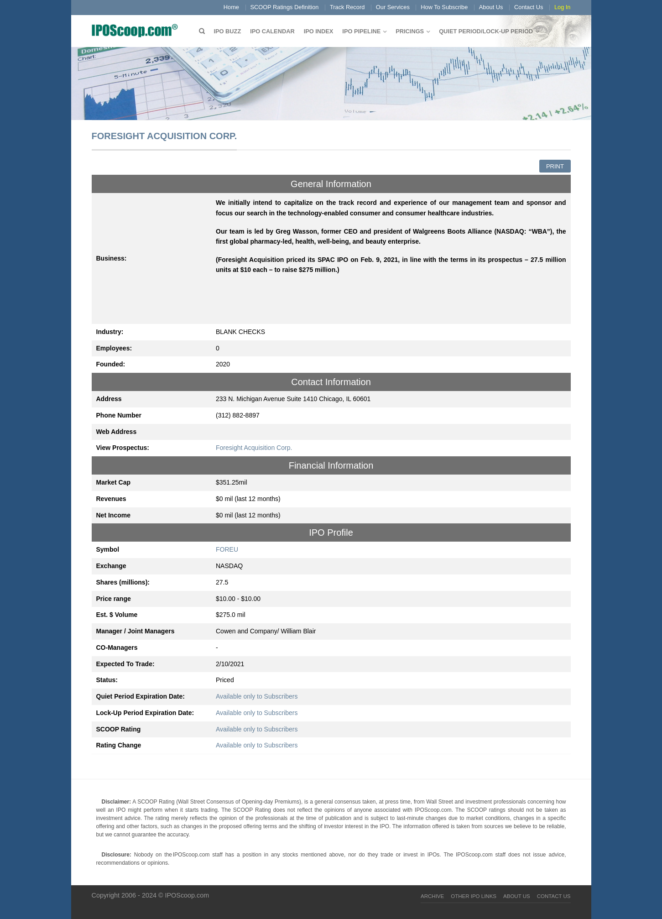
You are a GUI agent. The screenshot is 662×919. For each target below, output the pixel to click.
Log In (562, 7)
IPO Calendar (272, 31)
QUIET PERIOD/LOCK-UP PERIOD (486, 31)
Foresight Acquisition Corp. (254, 447)
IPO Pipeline (361, 31)
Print (555, 166)
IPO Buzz (227, 31)
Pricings (410, 31)
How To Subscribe (444, 7)
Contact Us (528, 7)
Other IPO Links (473, 896)
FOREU (227, 549)
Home (231, 7)
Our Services (393, 7)
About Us (491, 7)
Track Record (347, 7)
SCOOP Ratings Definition (284, 7)
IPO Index (319, 31)
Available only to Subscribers (257, 696)
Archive (432, 896)
